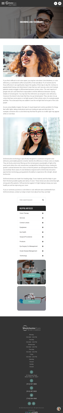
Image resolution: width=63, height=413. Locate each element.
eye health (23, 232)
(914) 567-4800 (31, 388)
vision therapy (24, 213)
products (22, 241)
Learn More (31, 275)
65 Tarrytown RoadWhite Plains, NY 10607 (31, 380)
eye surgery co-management (29, 246)
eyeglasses (23, 227)
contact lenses (24, 222)
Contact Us (31, 301)
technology (23, 255)
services (22, 218)
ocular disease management (28, 251)
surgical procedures (26, 237)
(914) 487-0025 (31, 396)
